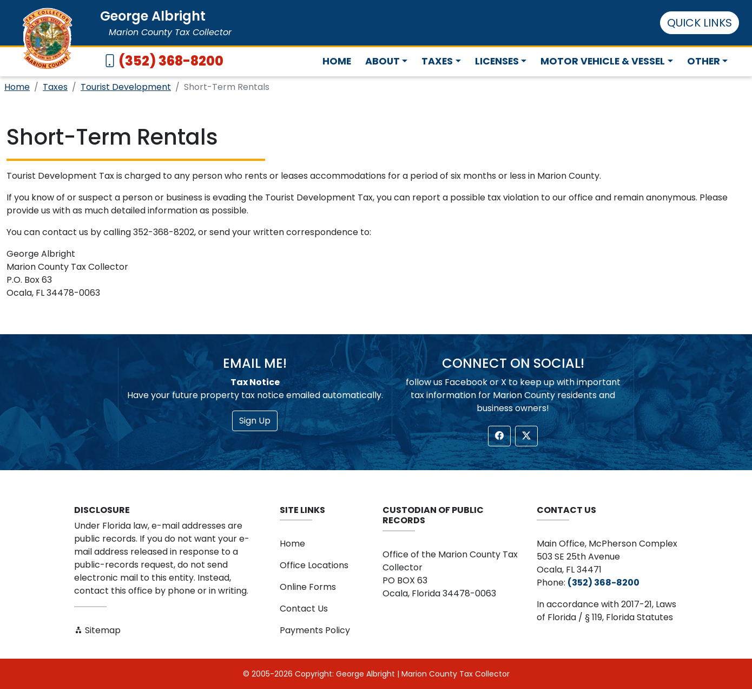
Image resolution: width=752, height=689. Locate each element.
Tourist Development (126, 87)
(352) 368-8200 (170, 61)
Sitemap (97, 630)
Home (336, 61)
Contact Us (304, 608)
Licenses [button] (497, 61)
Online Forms (308, 587)
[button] (499, 436)
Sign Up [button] (255, 420)
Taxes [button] (437, 61)
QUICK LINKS (699, 22)
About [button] (382, 61)
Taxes (55, 87)
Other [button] (703, 61)
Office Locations (314, 565)
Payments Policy (315, 630)
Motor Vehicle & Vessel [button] (602, 61)
